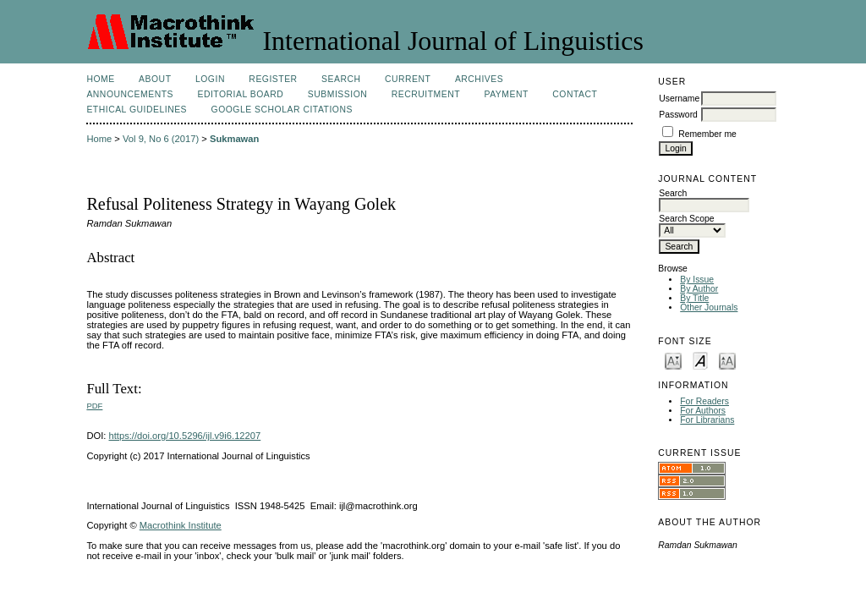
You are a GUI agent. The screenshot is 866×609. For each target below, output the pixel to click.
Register (273, 79)
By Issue (697, 279)
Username (679, 98)
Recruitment (426, 94)
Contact (574, 94)
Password (678, 114)
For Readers (704, 401)
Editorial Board (240, 94)
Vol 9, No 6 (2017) (161, 139)
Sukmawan (234, 139)
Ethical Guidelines (136, 109)
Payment (507, 94)
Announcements (129, 94)
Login (210, 79)
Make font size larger (727, 360)
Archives (479, 79)
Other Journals (708, 307)
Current (407, 79)
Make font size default (700, 360)
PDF (94, 405)
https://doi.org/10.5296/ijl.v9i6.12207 (185, 436)
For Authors (703, 410)
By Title (694, 298)
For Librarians (707, 420)
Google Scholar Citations (282, 109)
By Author (699, 289)
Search (340, 79)
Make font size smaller (673, 360)
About (155, 79)
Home (100, 79)
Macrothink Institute (181, 525)
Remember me (707, 134)
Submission (337, 94)
